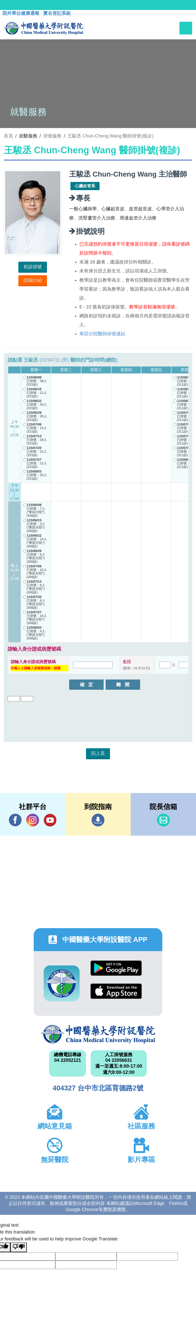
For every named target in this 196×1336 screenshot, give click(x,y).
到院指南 (98, 820)
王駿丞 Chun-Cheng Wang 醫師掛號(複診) (110, 136)
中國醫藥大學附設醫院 (98, 1034)
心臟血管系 (85, 186)
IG (32, 820)
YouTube (50, 820)
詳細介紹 (32, 280)
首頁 (8, 136)
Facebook (15, 820)
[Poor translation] (18, 1247)
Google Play (116, 968)
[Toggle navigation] (185, 28)
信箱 (163, 820)
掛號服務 (52, 136)
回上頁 (98, 753)
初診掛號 (32, 266)
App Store (116, 991)
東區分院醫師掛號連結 (102, 333)
